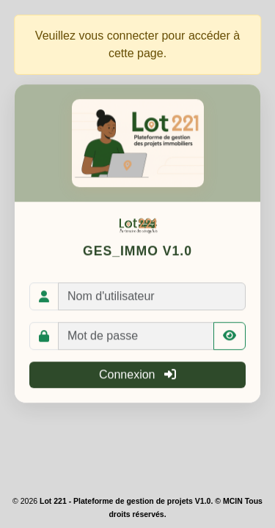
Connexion (137, 375)
